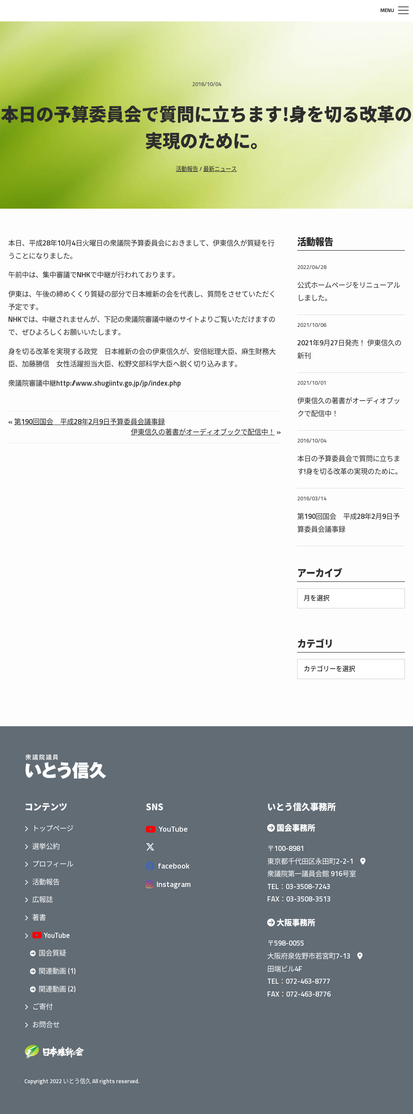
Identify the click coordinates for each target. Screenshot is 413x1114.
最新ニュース (220, 169)
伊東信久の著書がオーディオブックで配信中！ (203, 431)
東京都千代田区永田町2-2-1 (316, 861)
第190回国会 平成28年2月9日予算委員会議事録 (89, 421)
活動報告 (187, 169)
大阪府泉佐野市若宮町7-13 (314, 955)
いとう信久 (77, 1081)
